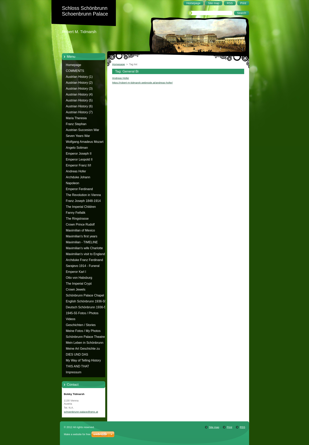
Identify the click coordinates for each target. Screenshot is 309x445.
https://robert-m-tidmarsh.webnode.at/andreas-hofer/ (142, 82)
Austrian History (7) (79, 112)
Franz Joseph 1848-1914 (83, 201)
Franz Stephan (76, 124)
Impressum (73, 372)
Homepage (73, 65)
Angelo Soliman (77, 147)
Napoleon (72, 183)
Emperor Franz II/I (78, 165)
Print (229, 427)
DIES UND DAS (77, 354)
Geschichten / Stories (81, 325)
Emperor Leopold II (79, 159)
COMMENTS (75, 70)
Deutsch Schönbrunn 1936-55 (87, 307)
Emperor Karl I (76, 271)
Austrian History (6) (79, 106)
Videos (70, 319)
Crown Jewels (75, 289)
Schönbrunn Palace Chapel (85, 295)
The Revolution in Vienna (83, 195)
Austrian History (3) (79, 88)
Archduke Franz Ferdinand (84, 260)
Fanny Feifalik (75, 212)
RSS (242, 427)
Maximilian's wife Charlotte (84, 248)
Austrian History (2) (79, 82)
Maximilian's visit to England (85, 254)
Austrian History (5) (79, 100)
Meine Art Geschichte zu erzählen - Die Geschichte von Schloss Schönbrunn (87, 349)
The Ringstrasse (77, 218)
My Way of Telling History (83, 360)
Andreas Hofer (76, 171)
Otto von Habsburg (79, 277)
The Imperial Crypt (79, 283)
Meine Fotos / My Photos (83, 331)
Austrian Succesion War (82, 130)
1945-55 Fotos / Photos (82, 313)
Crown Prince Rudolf (80, 224)
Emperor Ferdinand (79, 189)
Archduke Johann (78, 177)
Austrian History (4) (79, 94)
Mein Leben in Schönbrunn (84, 342)
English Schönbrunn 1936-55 (86, 301)
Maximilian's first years (81, 236)
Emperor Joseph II (78, 153)
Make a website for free (77, 434)
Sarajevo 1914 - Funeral (83, 266)
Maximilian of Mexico (80, 230)
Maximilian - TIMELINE (82, 242)
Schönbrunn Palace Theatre (85, 336)
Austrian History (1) (79, 76)
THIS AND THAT (77, 366)
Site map (214, 427)
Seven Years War (78, 135)
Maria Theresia (76, 118)
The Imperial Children (81, 206)
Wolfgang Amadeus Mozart (84, 141)
